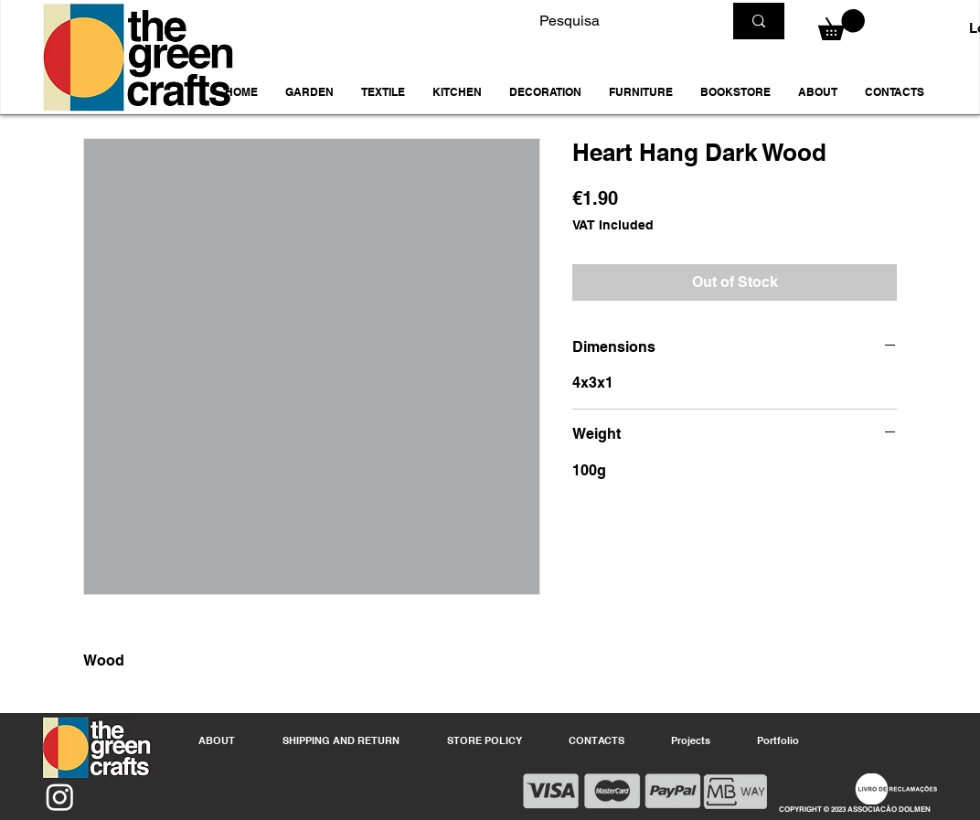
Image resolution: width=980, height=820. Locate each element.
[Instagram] (60, 797)
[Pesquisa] (617, 21)
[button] (309, 92)
